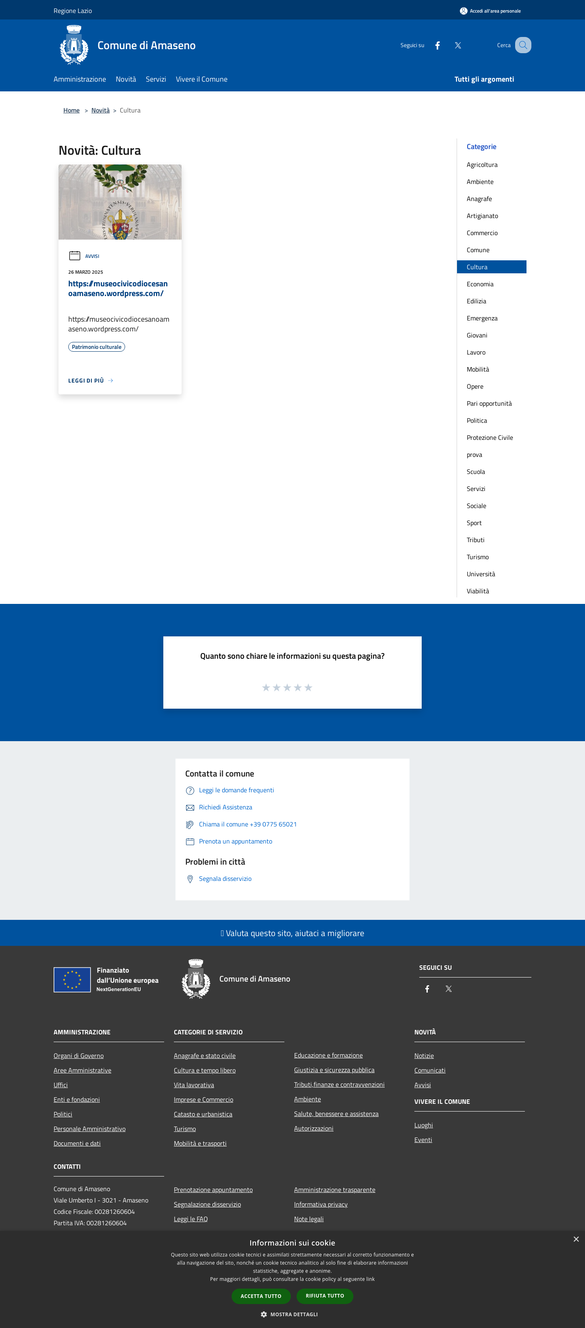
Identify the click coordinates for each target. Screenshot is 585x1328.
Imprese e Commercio (203, 1099)
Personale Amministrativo (90, 1128)
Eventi (423, 1139)
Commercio (482, 233)
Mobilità (478, 369)
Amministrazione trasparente (334, 1189)
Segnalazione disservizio (207, 1204)
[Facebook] (429, 44)
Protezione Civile (490, 437)
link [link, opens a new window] (370, 1279)
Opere (475, 386)
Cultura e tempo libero (205, 1070)
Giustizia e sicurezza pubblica (334, 1070)
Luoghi (423, 1125)
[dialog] (292, 1279)
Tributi (476, 540)
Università (481, 574)
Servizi (476, 488)
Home (71, 110)
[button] (292, 1314)
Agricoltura (482, 164)
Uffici (61, 1085)
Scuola (476, 471)
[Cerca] (521, 45)
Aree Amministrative (82, 1070)
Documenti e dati (77, 1143)
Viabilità (478, 591)
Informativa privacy (321, 1204)
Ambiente (480, 181)
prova (474, 454)
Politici (63, 1114)
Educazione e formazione (328, 1055)
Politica (477, 420)
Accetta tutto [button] (261, 1296)
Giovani (477, 335)
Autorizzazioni (314, 1128)
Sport (474, 523)
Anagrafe (479, 198)
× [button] (576, 1240)
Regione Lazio (73, 10)
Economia (480, 284)
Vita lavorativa (194, 1085)
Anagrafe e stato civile (205, 1055)
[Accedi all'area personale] (490, 10)
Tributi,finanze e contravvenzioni (339, 1084)
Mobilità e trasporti (200, 1143)
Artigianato (482, 216)
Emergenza (482, 318)
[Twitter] (449, 44)
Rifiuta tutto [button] (325, 1295)
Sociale (476, 505)
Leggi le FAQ (191, 1219)
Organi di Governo (79, 1055)
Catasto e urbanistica (203, 1114)
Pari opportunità (489, 403)
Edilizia (476, 301)
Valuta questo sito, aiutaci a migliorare (292, 932)
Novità (100, 110)
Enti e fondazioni (77, 1099)
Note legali (309, 1219)
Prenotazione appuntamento (213, 1189)
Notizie (424, 1055)
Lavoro (476, 352)
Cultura (477, 267)
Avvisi (83, 256)
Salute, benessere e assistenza (336, 1113)
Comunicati (430, 1070)
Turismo (478, 557)
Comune (478, 250)
